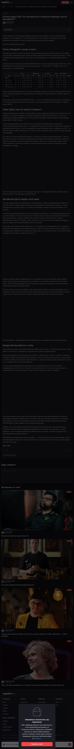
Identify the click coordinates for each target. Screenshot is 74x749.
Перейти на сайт (37, 744)
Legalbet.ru (37, 738)
